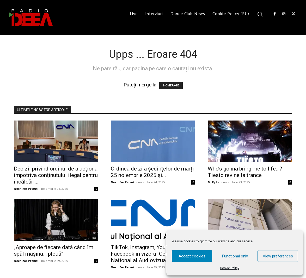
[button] (260, 14)
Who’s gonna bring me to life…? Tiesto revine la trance (245, 172)
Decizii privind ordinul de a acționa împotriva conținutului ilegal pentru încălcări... (56, 175)
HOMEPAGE (171, 85)
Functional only (235, 256)
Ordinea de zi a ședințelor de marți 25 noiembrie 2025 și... (152, 172)
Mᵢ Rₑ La (213, 182)
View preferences (278, 256)
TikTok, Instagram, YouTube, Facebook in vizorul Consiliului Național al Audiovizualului (148, 253)
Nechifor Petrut (26, 189)
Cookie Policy (229, 268)
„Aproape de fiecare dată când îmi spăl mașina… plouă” (54, 250)
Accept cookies (192, 256)
